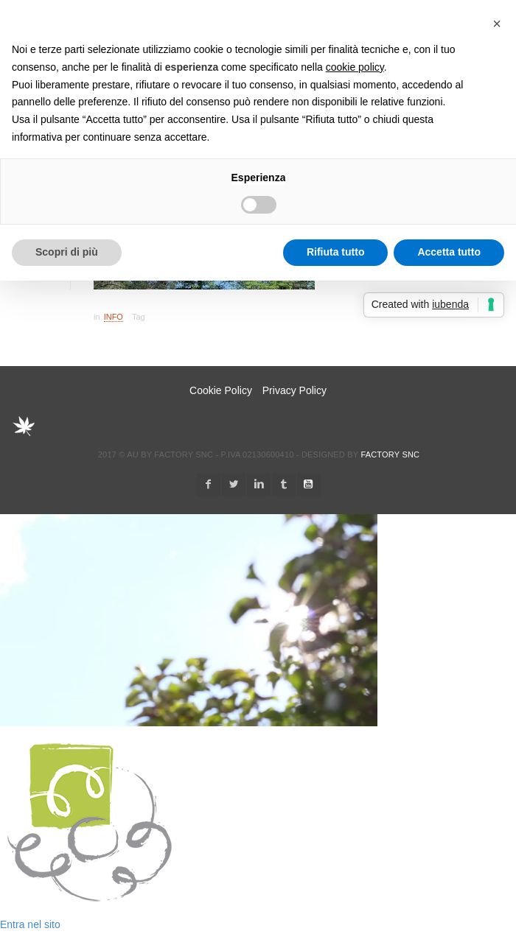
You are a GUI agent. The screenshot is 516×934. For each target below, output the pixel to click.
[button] (497, 23)
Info (113, 316)
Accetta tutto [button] (449, 252)
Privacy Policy (294, 390)
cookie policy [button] (355, 67)
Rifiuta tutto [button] (336, 252)
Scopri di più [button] (66, 252)
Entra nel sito (30, 924)
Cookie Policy (220, 390)
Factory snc (389, 454)
